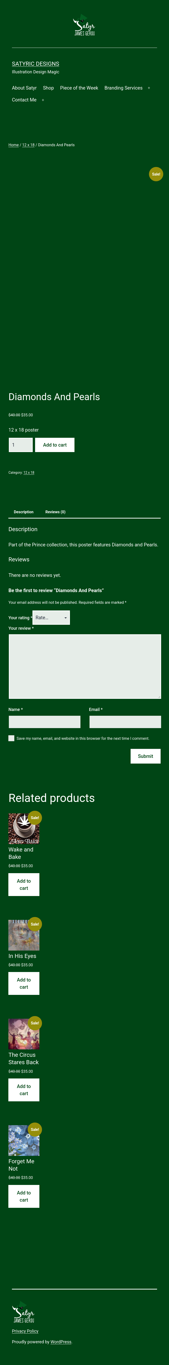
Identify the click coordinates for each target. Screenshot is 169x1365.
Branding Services (124, 88)
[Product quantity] (21, 445)
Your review (21, 628)
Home (13, 145)
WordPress (61, 1341)
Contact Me (24, 100)
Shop (48, 88)
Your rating (20, 617)
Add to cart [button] (24, 884)
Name (15, 709)
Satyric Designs (35, 63)
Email (96, 709)
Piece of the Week (79, 88)
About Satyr (24, 88)
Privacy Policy (25, 1331)
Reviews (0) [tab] (55, 512)
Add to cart (55, 445)
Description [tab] (23, 512)
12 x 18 (28, 145)
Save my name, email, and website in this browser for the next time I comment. (83, 738)
